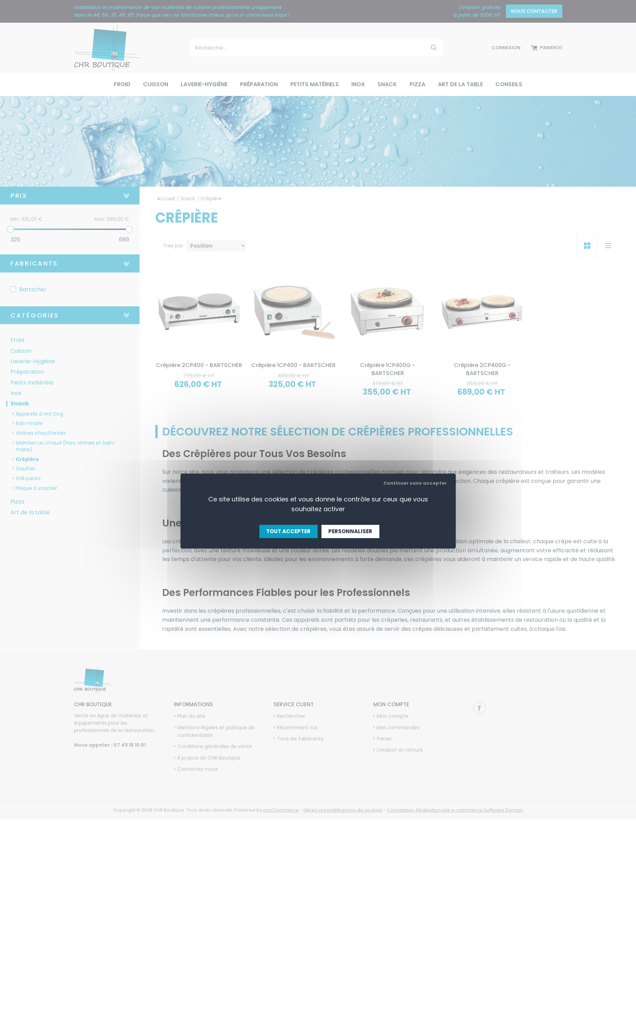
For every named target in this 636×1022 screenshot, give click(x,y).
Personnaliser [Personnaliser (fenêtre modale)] (350, 531)
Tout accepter (288, 531)
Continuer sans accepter (415, 483)
